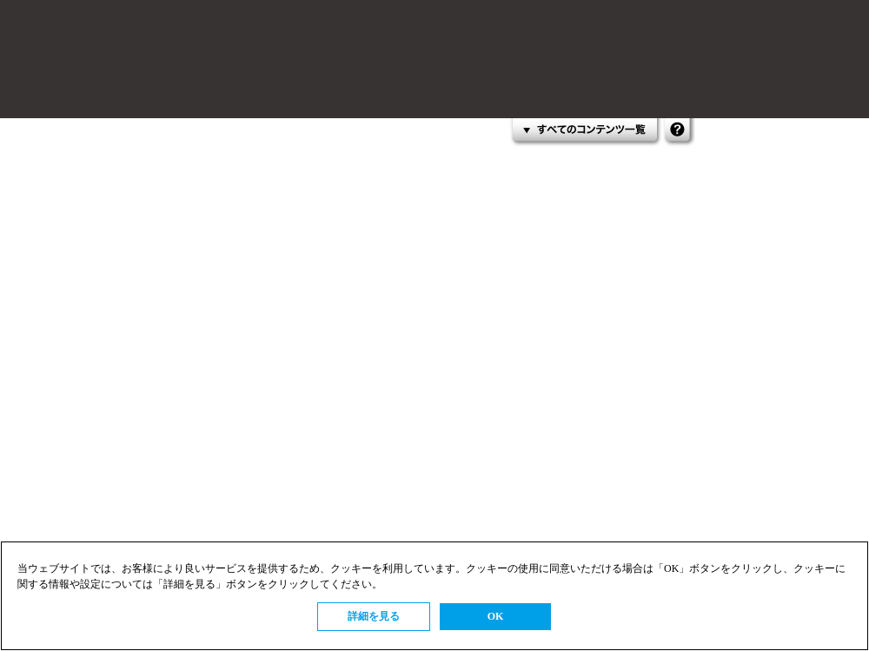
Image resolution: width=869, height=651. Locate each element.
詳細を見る (374, 616)
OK (496, 616)
